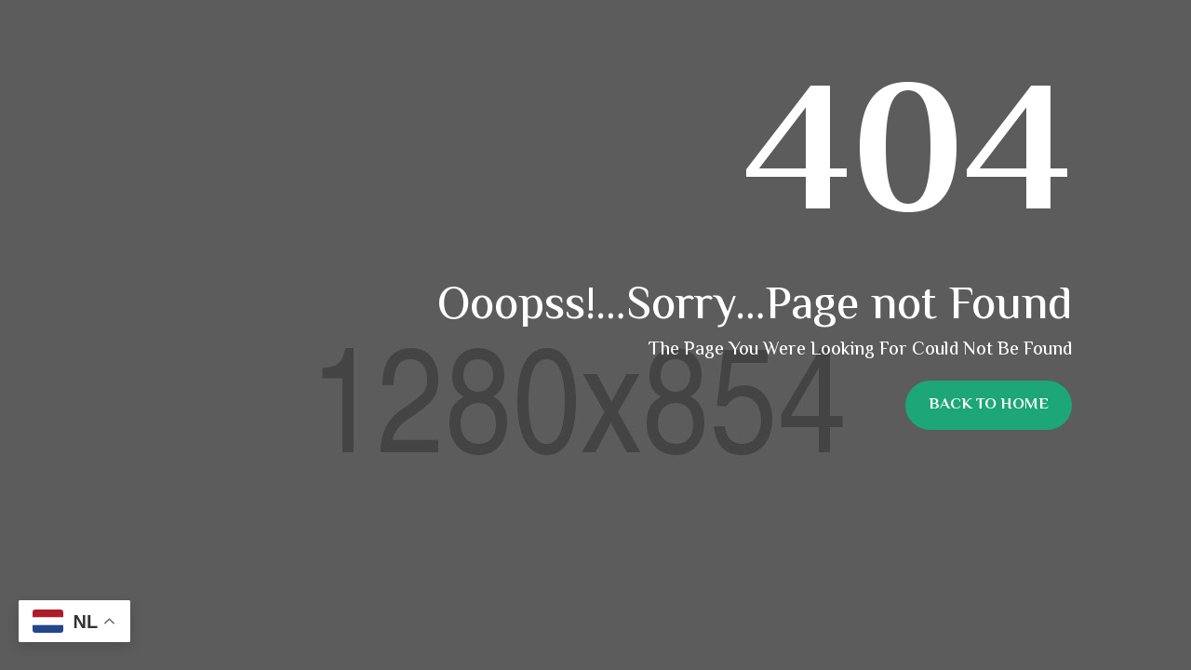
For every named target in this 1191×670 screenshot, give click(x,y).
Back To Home (989, 405)
